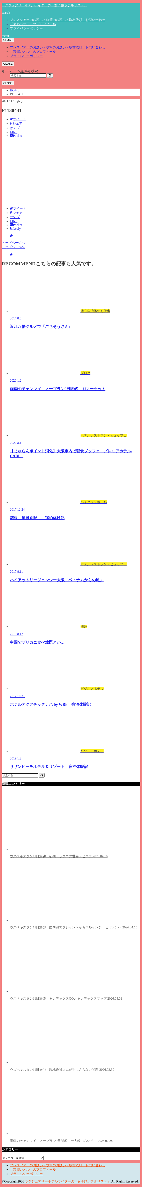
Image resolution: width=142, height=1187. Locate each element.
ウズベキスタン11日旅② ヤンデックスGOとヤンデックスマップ (71, 966)
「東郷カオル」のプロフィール (33, 24)
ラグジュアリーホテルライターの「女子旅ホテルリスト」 (44, 5)
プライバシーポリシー (26, 28)
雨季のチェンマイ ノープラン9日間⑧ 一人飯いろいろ (71, 1109)
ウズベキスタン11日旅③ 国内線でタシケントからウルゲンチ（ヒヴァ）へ (73, 895)
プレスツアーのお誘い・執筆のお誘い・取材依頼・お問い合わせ (57, 20)
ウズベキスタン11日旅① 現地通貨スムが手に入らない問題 (71, 1037)
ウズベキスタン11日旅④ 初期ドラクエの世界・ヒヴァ (71, 824)
